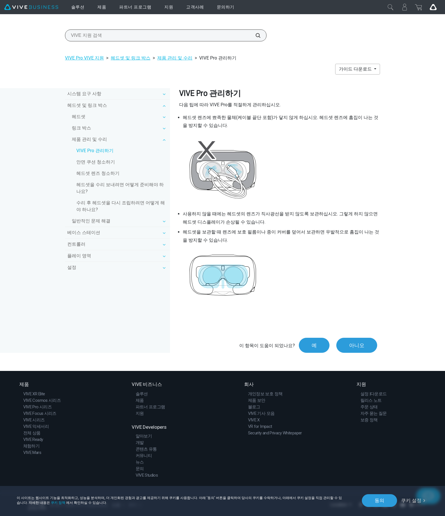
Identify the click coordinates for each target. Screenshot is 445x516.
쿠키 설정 (411, 500)
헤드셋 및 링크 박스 (130, 58)
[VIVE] (31, 7)
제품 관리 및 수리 (174, 58)
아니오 (356, 345)
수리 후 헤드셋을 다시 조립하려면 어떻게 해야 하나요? (120, 206)
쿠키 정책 (58, 503)
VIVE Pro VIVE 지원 (84, 58)
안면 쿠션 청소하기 (95, 162)
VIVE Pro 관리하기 (95, 150)
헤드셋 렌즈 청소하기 (97, 173)
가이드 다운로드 (356, 69)
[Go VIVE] (433, 7)
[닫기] (390, 7)
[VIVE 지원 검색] (255, 35)
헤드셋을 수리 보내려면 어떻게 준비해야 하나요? (120, 188)
